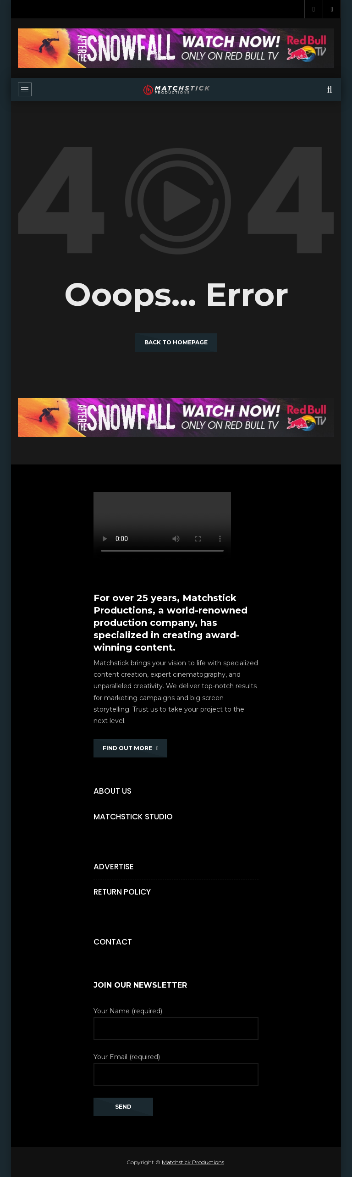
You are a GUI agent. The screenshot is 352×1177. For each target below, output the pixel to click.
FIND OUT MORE (130, 748)
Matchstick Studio (133, 816)
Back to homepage (176, 342)
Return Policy (122, 891)
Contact (113, 941)
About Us (113, 790)
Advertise (114, 866)
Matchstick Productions (193, 1162)
